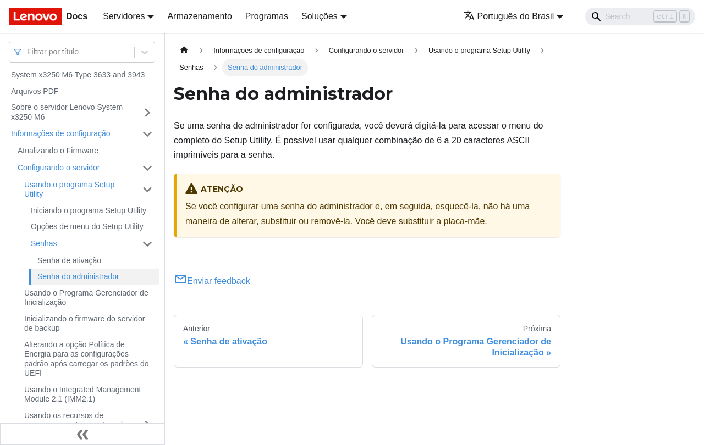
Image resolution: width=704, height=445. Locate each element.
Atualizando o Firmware (58, 150)
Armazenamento (199, 16)
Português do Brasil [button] (509, 16)
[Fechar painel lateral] (82, 434)
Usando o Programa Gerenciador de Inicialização (86, 297)
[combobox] (28, 52)
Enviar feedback (212, 281)
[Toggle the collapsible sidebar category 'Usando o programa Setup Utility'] (147, 190)
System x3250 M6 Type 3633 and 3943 (78, 74)
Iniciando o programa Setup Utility (88, 210)
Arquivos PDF (34, 91)
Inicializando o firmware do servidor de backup (84, 323)
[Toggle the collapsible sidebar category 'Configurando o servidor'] (147, 168)
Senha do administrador (78, 276)
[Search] (640, 16)
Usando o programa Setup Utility (69, 189)
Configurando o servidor (59, 167)
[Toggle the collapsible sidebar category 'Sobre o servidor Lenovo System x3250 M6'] (147, 112)
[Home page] (184, 50)
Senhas (44, 243)
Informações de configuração (61, 133)
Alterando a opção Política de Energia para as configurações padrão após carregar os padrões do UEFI (86, 359)
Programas (266, 16)
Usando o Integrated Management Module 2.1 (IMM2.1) (82, 394)
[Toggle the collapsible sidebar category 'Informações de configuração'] (147, 134)
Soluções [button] (319, 16)
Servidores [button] (124, 16)
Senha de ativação (69, 260)
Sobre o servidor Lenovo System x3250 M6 (67, 112)
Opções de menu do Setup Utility (87, 226)
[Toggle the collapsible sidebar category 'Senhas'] (147, 244)
